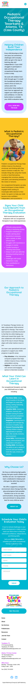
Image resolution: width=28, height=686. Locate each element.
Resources (4, 632)
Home (3, 618)
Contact (3, 639)
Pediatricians (5, 628)
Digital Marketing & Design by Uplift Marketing (14, 682)
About (3, 621)
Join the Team (5, 635)
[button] (25, 4)
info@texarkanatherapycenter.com (11, 648)
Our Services (5, 625)
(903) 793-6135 (16, 539)
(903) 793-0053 (8, 669)
